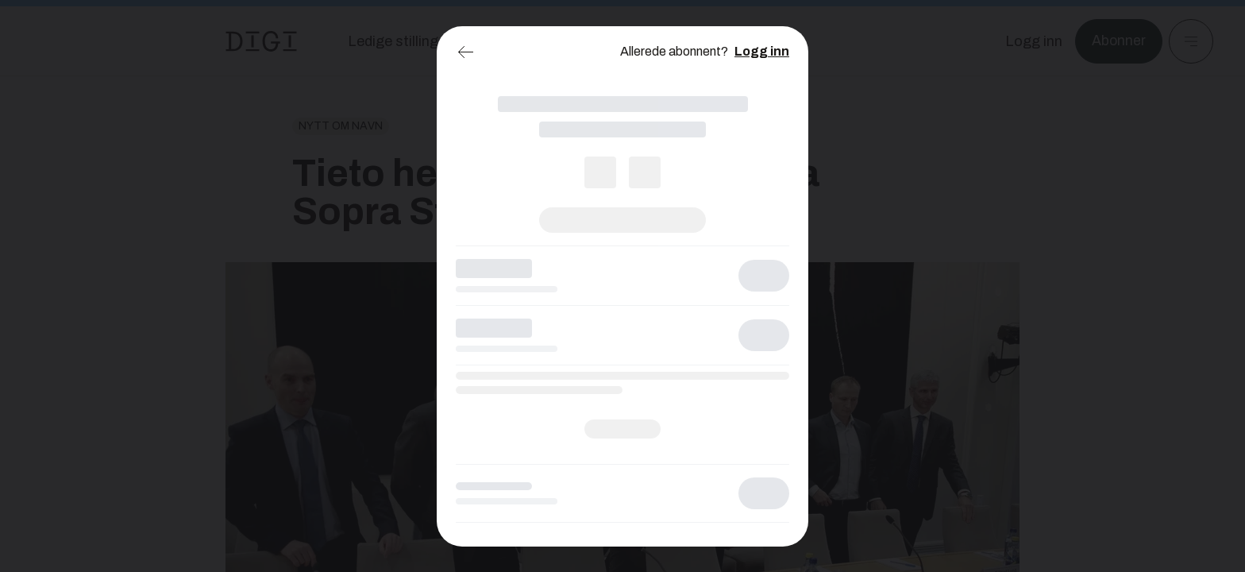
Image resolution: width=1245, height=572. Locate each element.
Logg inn (761, 51)
